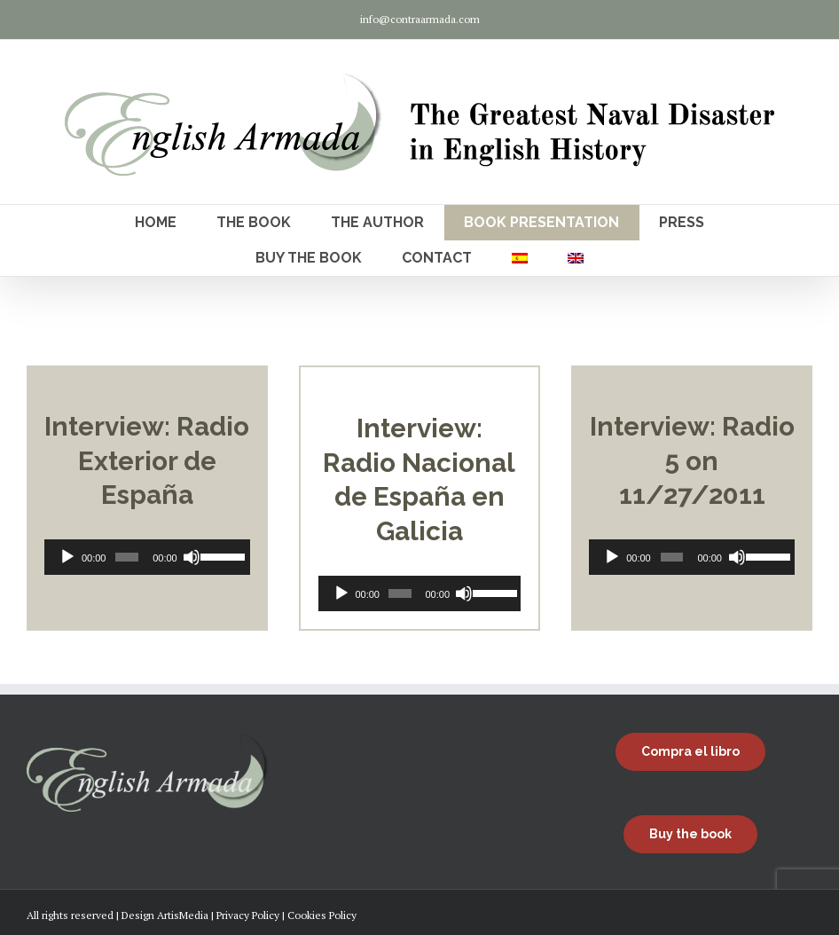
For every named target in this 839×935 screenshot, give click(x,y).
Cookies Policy (322, 915)
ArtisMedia (182, 915)
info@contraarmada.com (420, 19)
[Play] (67, 557)
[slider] (126, 557)
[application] (147, 557)
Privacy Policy (247, 915)
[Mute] (191, 557)
